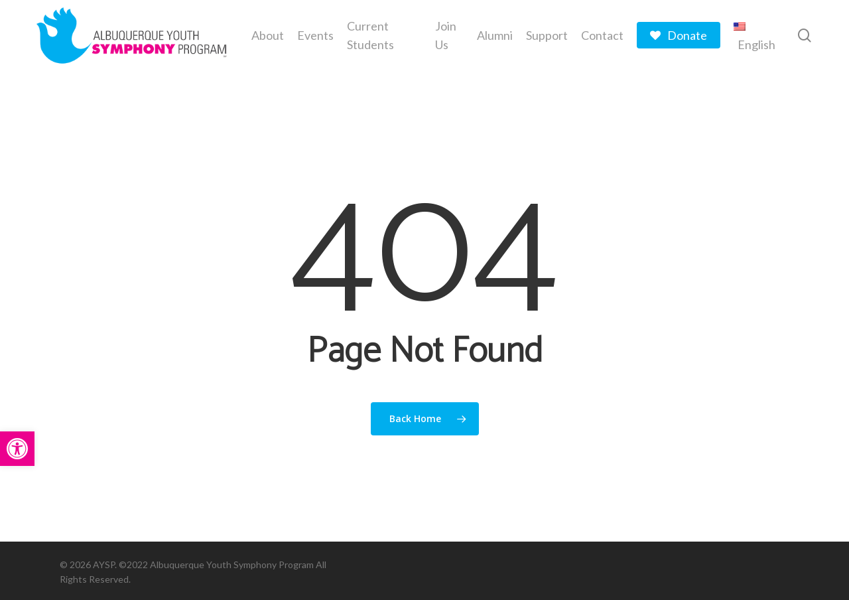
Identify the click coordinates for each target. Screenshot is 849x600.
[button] (17, 448)
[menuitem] (756, 35)
